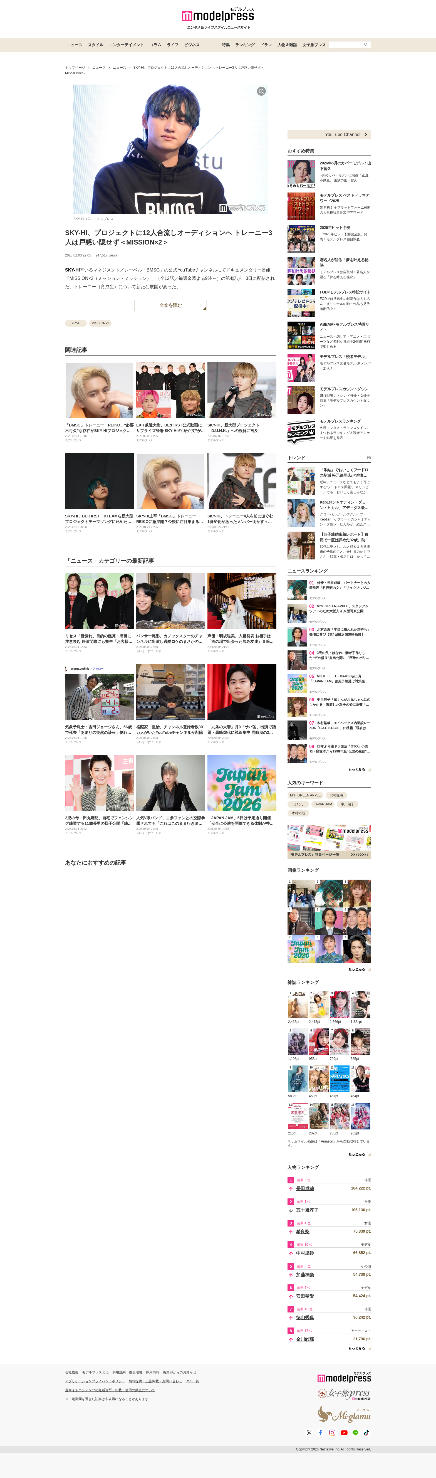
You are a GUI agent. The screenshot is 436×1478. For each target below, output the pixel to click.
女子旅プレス (314, 45)
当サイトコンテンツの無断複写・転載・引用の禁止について (110, 1390)
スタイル (95, 45)
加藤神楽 (305, 1274)
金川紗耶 (305, 1339)
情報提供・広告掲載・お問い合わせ (155, 1381)
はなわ (298, 804)
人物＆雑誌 (287, 45)
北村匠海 (336, 795)
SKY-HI (72, 270)
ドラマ (266, 45)
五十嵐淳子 (307, 1210)
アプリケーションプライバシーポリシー (95, 1381)
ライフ (173, 45)
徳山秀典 (305, 1317)
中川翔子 (347, 804)
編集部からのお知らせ (179, 1372)
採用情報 (152, 1372)
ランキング (245, 45)
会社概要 (71, 1372)
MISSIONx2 (100, 323)
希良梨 (302, 1231)
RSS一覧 (192, 1381)
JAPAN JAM (323, 804)
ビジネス (192, 45)
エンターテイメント (126, 45)
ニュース (74, 45)
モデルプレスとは (95, 1372)
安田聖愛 (305, 1296)
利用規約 (119, 1372)
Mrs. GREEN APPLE (305, 795)
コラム (155, 45)
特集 (226, 45)
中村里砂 (305, 1253)
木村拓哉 (298, 813)
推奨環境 (135, 1372)
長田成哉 (305, 1188)
